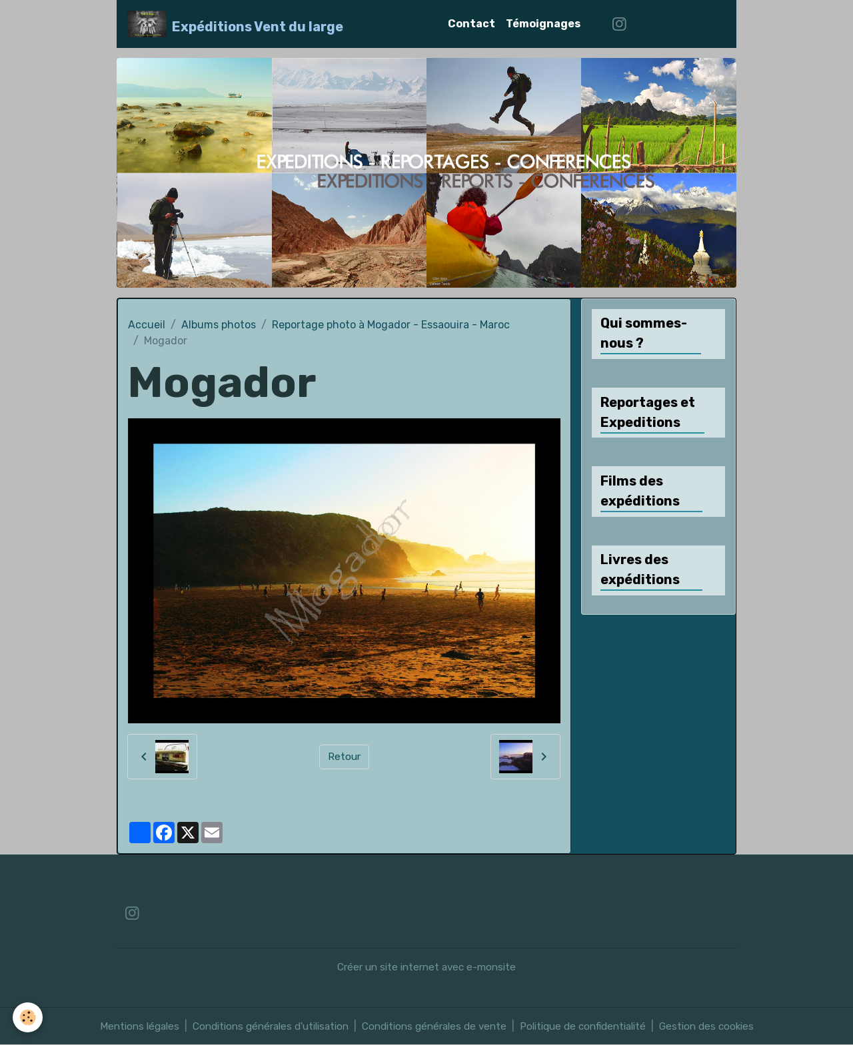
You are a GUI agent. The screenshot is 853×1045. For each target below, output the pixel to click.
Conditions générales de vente (435, 1026)
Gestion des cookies (724, 1026)
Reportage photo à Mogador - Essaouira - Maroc (391, 324)
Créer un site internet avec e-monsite (427, 966)
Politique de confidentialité (594, 1026)
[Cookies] (28, 1017)
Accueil (146, 324)
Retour (344, 756)
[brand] (235, 24)
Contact (471, 23)
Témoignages (543, 23)
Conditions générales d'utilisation (261, 1026)
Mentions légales (121, 1026)
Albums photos (218, 324)
